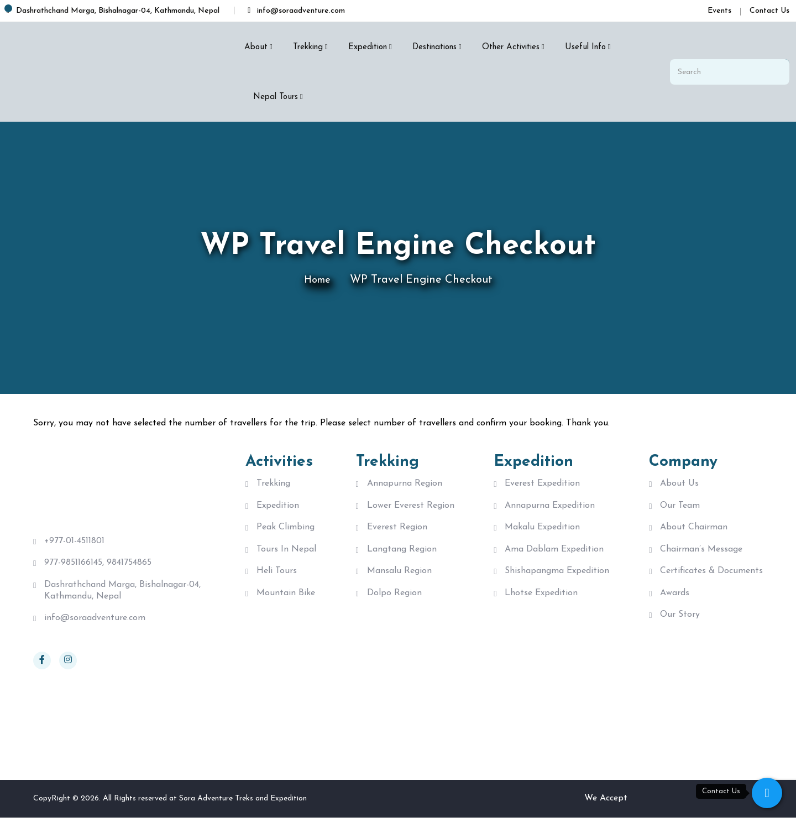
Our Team (680, 506)
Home (317, 279)
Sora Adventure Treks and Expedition (243, 802)
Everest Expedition (542, 483)
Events (719, 11)
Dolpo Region (394, 599)
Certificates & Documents (711, 576)
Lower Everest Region (410, 506)
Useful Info (585, 47)
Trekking (308, 47)
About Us (679, 483)
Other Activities (511, 47)
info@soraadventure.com (94, 622)
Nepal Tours (275, 97)
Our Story (680, 622)
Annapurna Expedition (550, 506)
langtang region (402, 553)
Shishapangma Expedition (557, 576)
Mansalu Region (399, 576)
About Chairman (693, 530)
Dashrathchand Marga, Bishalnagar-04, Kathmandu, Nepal (122, 593)
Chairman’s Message (701, 553)
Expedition (367, 47)
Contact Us (769, 11)
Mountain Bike (285, 599)
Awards (674, 599)
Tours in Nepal (286, 553)
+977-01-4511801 (74, 541)
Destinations (434, 47)
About (256, 47)
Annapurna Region (404, 483)
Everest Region (397, 530)
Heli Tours (276, 576)
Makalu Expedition (542, 530)
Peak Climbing (285, 530)
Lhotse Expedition (541, 599)
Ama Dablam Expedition (554, 553)
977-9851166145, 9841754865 (97, 564)
